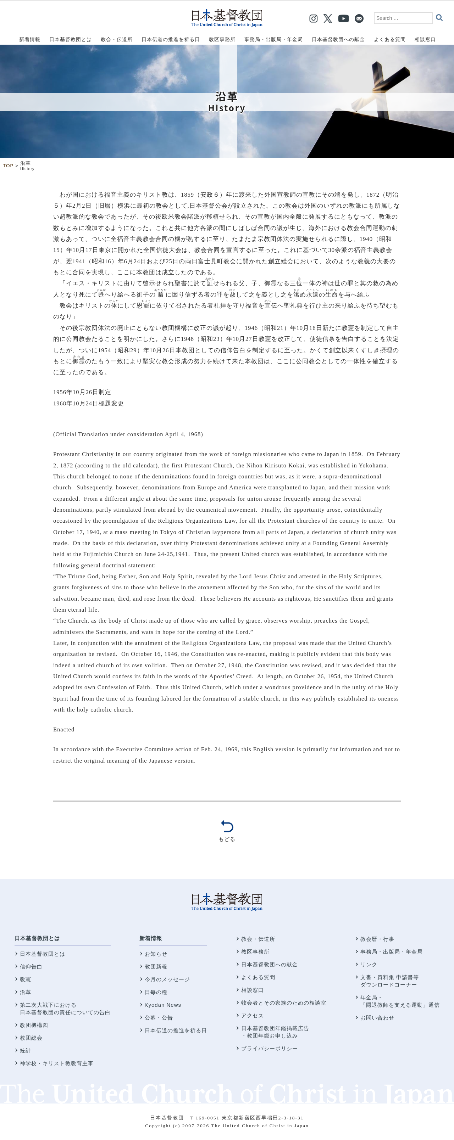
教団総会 (31, 1038)
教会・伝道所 (258, 939)
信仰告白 (31, 967)
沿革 (25, 992)
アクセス (252, 1015)
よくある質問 (258, 977)
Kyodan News (163, 1005)
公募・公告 (159, 1018)
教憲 (25, 979)
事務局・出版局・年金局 (391, 952)
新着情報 (150, 938)
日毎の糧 (156, 992)
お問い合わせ (377, 1018)
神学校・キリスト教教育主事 (57, 1063)
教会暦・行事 (377, 939)
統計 (25, 1051)
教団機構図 (34, 1025)
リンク (368, 964)
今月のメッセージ (167, 979)
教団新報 (156, 967)
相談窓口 (252, 990)
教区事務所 (255, 952)
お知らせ (156, 954)
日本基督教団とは (37, 938)
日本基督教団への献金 (269, 964)
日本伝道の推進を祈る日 (176, 1030)
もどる (227, 839)
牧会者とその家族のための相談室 (283, 1003)
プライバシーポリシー (269, 1048)
